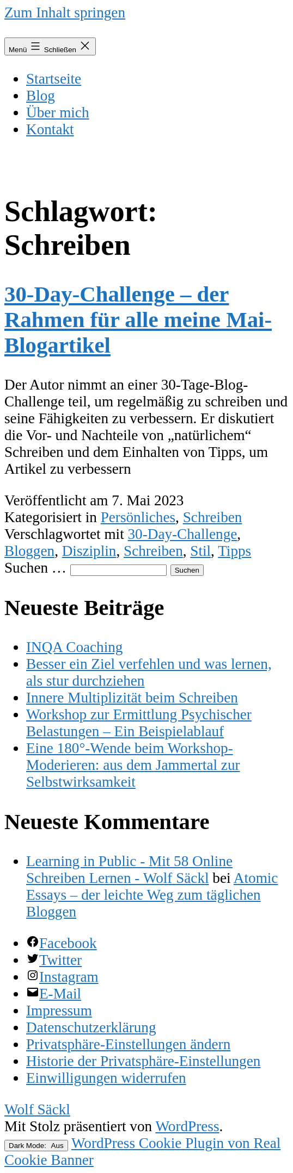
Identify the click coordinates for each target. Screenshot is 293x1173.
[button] (128, 1044)
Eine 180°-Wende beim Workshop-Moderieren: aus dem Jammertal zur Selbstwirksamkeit (133, 765)
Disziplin (89, 551)
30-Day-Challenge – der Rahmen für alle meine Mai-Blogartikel (138, 319)
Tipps (234, 551)
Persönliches (138, 517)
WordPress (187, 1126)
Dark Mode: (36, 1145)
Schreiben (212, 517)
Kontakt (50, 129)
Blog (40, 95)
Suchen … (35, 568)
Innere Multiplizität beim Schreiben (132, 697)
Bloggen (29, 551)
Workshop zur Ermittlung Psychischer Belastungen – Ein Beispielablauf (139, 722)
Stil (200, 551)
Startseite (53, 79)
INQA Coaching (74, 647)
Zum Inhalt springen (64, 12)
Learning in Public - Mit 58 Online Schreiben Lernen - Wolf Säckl (129, 869)
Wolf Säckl (37, 1109)
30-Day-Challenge (182, 534)
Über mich (57, 112)
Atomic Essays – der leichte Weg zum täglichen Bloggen (152, 895)
